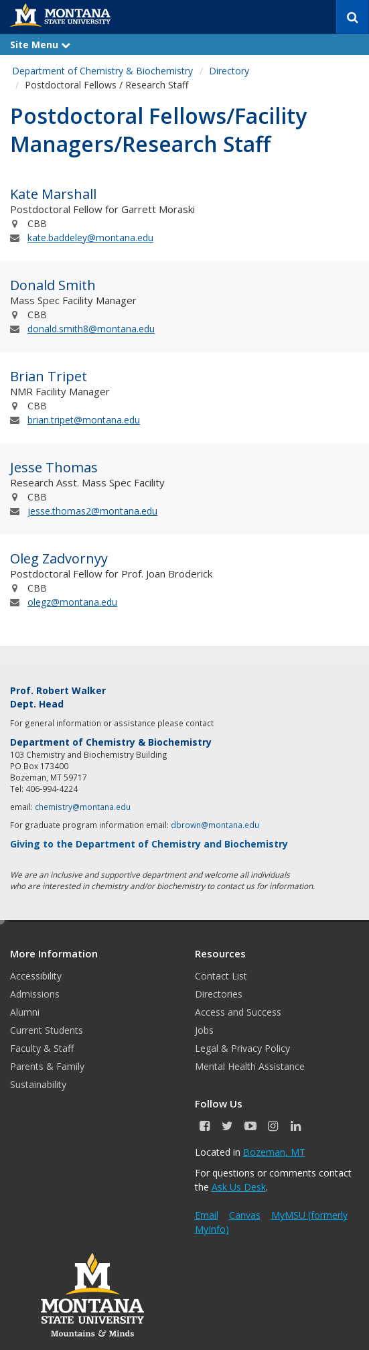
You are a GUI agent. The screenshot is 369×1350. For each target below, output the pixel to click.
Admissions (35, 994)
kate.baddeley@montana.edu (90, 237)
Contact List (221, 975)
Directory (229, 70)
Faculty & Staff (42, 1048)
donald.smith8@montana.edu (91, 328)
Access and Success (238, 1012)
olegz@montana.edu (72, 602)
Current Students (46, 1030)
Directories (218, 994)
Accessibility (36, 975)
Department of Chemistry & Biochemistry (102, 70)
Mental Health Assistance (250, 1066)
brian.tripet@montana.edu (83, 419)
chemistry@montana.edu (83, 806)
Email (206, 1215)
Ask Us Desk (239, 1186)
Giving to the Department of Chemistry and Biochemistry (149, 843)
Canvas (245, 1215)
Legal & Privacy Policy (242, 1048)
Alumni (25, 1012)
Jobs (204, 1030)
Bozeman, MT (274, 1152)
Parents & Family (47, 1066)
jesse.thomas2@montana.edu (92, 510)
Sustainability (38, 1084)
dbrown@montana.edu (215, 824)
